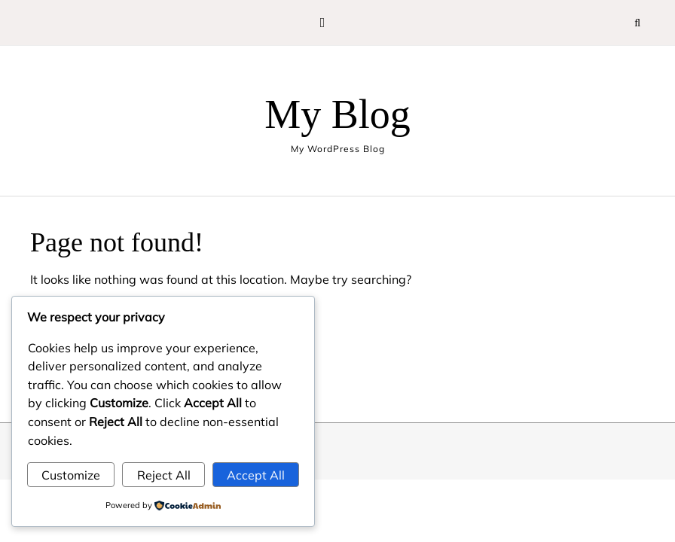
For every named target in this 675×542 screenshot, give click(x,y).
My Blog (337, 114)
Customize (70, 475)
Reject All (164, 475)
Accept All (256, 475)
